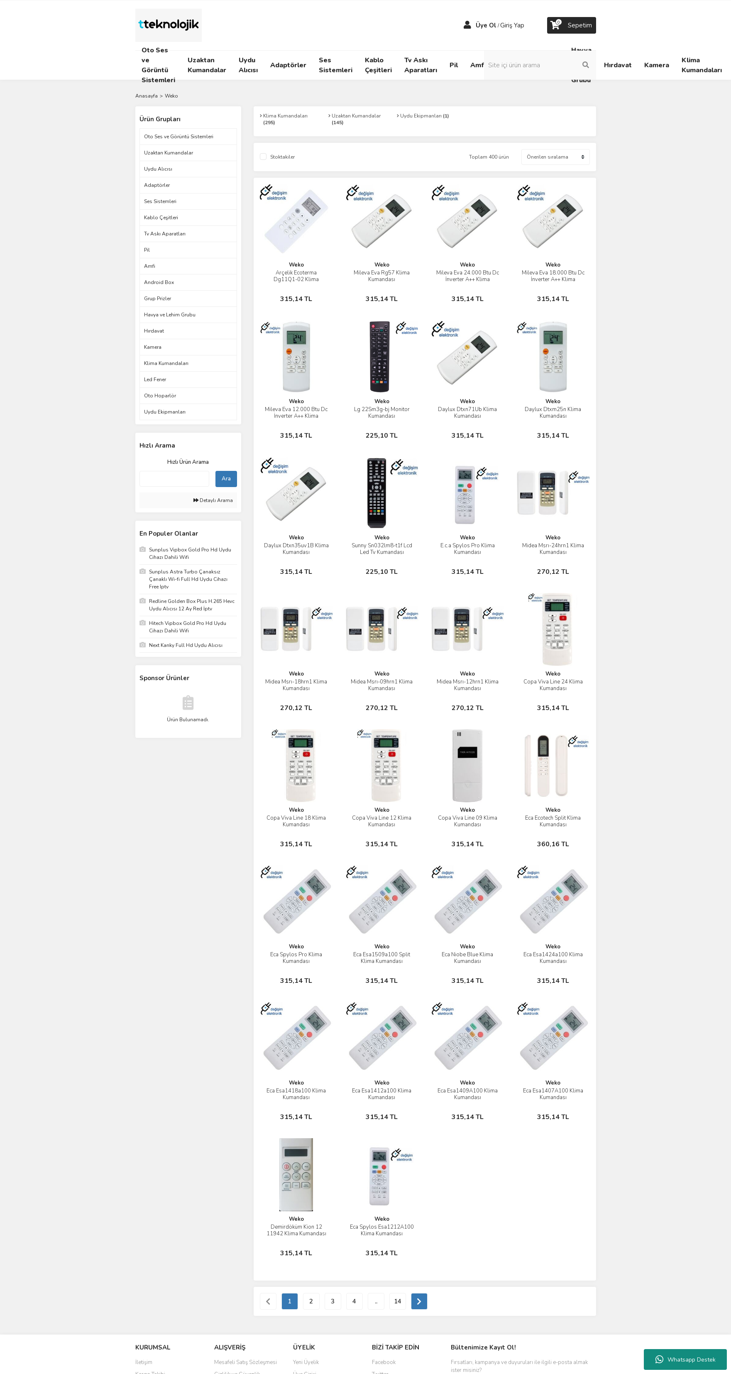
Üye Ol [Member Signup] (486, 25)
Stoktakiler (282, 157)
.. (376, 1301)
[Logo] (168, 25)
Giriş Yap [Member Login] (512, 25)
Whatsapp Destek (685, 1359)
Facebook (384, 1362)
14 (397, 1301)
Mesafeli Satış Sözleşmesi (245, 1362)
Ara (226, 478)
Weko (171, 96)
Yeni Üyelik (306, 1362)
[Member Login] (467, 25)
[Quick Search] (174, 479)
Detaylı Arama (213, 500)
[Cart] (571, 25)
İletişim (143, 1362)
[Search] (540, 65)
